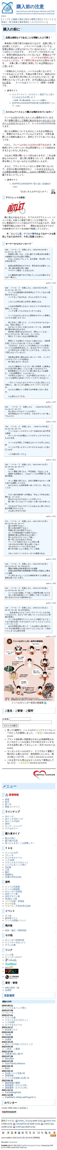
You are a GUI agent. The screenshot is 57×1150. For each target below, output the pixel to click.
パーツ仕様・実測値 (14, 901)
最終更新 (23, 22)
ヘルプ (33, 22)
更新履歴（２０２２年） (16, 1085)
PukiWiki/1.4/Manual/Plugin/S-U (20, 1097)
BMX (7, 824)
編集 (15, 19)
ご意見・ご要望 (12, 1049)
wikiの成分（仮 (12, 987)
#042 (54, 516)
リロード (47, 19)
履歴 (33, 19)
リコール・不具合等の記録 (18, 906)
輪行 (7, 872)
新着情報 (9, 1075)
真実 (42, 745)
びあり (32, 757)
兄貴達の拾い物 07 (14, 1054)
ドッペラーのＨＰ (13, 957)
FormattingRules (13, 1092)
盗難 (9, 169)
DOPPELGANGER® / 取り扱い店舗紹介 (31, 183)
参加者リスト (11, 918)
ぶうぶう (24, 763)
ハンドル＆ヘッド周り (15, 865)
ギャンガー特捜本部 (14, 940)
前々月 (8, 804)
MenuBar (9, 1058)
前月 (7, 802)
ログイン (42, 22)
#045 (54, 559)
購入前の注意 (30, 6)
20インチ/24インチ (14, 819)
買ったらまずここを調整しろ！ (20, 843)
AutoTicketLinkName (15, 1063)
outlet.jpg (19, 1127)
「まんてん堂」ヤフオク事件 (22, 233)
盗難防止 (9, 874)
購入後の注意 (11, 840)
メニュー (10, 786)
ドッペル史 (10, 903)
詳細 (40, 1121)
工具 (7, 869)
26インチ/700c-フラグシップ (19, 1044)
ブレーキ (9, 855)
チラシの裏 (10, 945)
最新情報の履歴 (12, 1083)
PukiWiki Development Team (31, 1145)
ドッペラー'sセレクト (15, 942)
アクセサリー (11, 828)
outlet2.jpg (47, 1123)
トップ (5, 19)
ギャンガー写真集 (13, 891)
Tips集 (8, 867)
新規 (3, 22)
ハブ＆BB (9, 860)
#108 (54, 603)
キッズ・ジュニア (13, 826)
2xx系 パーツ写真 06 (15, 1073)
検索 (15, 22)
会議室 (8, 990)
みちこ (40, 733)
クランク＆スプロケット (16, 862)
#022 (54, 422)
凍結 (21, 19)
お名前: (6, 719)
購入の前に (10, 838)
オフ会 (8, 915)
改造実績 (47, 123)
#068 (54, 583)
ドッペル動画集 (12, 889)
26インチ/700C (12, 821)
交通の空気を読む (13, 877)
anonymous (13, 1142)
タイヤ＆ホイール (13, 857)
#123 (54, 636)
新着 (7, 799)
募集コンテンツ (12, 806)
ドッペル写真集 (12, 886)
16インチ (9, 816)
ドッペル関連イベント (15, 920)
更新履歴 (9, 995)
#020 (54, 283)
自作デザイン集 (12, 896)
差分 (27, 19)
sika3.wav (49, 1120)
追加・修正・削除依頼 (15, 930)
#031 (54, 460)
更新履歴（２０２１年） (16, 1087)
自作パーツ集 (11, 894)
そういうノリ (32, 82)
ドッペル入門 (11, 853)
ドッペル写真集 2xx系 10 (17, 1078)
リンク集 (9, 954)
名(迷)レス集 (11, 898)
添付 (39, 19)
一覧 (9, 22)
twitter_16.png (23, 1120)
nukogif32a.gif (21, 1123)
